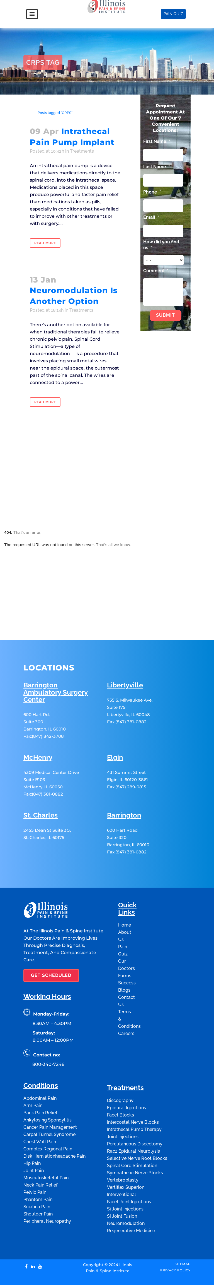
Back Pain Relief (40, 1087)
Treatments (82, 151)
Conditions (40, 1060)
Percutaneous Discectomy (134, 1118)
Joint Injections (122, 1111)
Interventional (121, 1169)
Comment (156, 270)
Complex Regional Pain (47, 1123)
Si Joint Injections (125, 1184)
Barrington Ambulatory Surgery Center (55, 668)
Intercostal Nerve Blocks (133, 1097)
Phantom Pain (37, 1174)
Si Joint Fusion (122, 1191)
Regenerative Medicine (131, 1205)
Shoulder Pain (38, 1189)
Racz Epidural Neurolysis (133, 1126)
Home (28, 113)
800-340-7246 (48, 1039)
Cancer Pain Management (50, 1102)
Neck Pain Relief (40, 1160)
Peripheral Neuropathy (47, 1196)
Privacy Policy (175, 1245)
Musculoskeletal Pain (46, 1152)
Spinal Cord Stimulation (132, 1140)
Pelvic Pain (34, 1167)
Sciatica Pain (36, 1181)
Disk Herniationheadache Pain (54, 1131)
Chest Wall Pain (39, 1116)
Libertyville (125, 660)
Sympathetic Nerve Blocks (135, 1147)
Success (127, 957)
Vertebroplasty (122, 1155)
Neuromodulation (126, 1198)
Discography (120, 1075)
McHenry (37, 732)
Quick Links (127, 884)
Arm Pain (32, 1080)
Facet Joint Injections (129, 1176)
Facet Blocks (120, 1090)
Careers (126, 1008)
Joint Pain (33, 1145)
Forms (124, 950)
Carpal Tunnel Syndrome (49, 1109)
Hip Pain (32, 1138)
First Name (156, 141)
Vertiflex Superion (125, 1162)
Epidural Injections (126, 1082)
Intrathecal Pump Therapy (134, 1104)
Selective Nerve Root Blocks (137, 1133)
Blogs (124, 965)
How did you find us (161, 244)
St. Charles (40, 790)
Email (151, 217)
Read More (45, 243)
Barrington (124, 790)
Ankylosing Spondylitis (47, 1095)
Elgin (115, 732)
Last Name (156, 166)
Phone (152, 192)
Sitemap (183, 1239)
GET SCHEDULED (51, 950)
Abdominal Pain (40, 1073)
